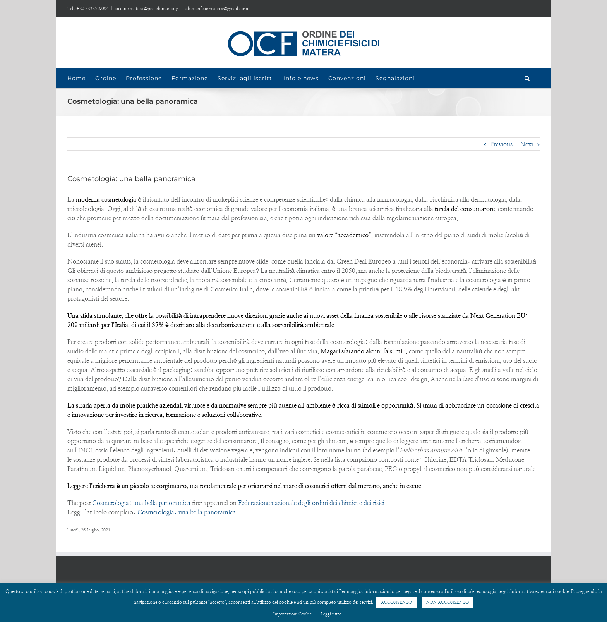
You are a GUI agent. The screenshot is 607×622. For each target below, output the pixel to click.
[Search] (527, 78)
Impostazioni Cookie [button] (292, 614)
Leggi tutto (331, 614)
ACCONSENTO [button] (396, 602)
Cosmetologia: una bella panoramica (141, 503)
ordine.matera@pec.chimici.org (146, 8)
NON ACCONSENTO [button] (447, 602)
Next (526, 144)
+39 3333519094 (92, 8)
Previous (501, 144)
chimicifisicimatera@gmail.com (216, 8)
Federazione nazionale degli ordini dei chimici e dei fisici (311, 503)
